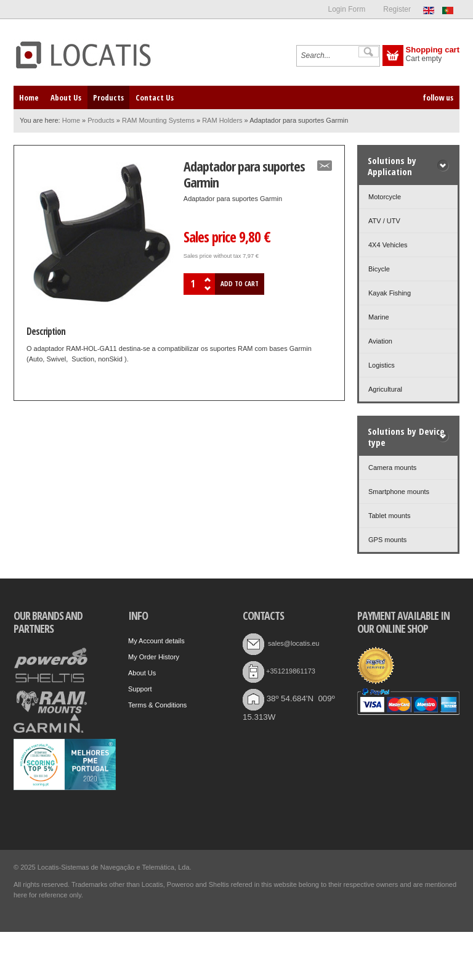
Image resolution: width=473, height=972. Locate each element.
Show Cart (392, 55)
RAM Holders (222, 120)
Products (100, 120)
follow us (437, 97)
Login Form (346, 9)
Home (71, 120)
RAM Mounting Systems (158, 120)
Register (397, 9)
